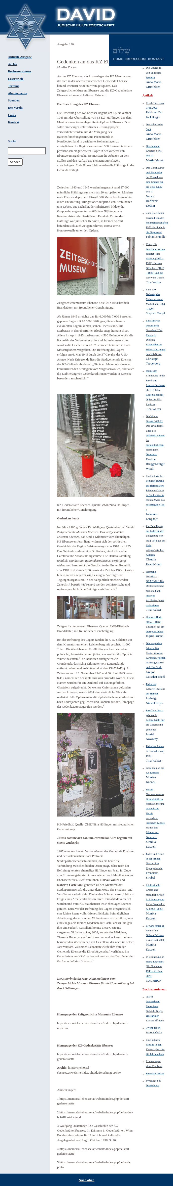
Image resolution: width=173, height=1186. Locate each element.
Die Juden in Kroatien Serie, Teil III (154, 150)
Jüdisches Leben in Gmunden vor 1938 (155, 751)
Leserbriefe (16, 79)
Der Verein (15, 107)
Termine (13, 86)
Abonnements (17, 93)
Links (12, 115)
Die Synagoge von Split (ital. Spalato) (154, 72)
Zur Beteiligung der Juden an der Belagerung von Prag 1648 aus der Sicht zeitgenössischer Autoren (155, 540)
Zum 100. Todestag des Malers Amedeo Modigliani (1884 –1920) (155, 299)
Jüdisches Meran (155, 1073)
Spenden (14, 100)
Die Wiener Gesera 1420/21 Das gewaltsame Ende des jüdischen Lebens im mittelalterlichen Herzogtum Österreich (155, 435)
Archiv (12, 64)
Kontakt (13, 122)
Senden (15, 162)
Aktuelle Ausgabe (20, 57)
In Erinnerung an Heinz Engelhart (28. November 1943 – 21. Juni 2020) (155, 966)
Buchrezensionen (19, 71)
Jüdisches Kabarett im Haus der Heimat (155, 689)
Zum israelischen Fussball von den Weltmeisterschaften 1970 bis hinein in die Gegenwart (157, 222)
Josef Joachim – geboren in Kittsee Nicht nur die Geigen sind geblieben (155, 720)
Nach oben (86, 1180)
